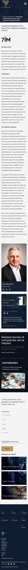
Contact (23, 527)
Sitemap (4, 563)
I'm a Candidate (10, 496)
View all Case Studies (9, 352)
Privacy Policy (22, 562)
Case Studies (9, 481)
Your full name (5, 411)
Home (5, 16)
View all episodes (9, 325)
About (2, 513)
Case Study (11, 16)
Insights (23, 520)
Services (14, 513)
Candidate (24, 513)
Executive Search (11, 466)
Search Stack (15, 566)
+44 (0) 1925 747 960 (3, 554)
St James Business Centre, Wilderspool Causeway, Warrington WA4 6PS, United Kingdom (4, 544)
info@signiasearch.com (7, 558)
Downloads (14, 520)
